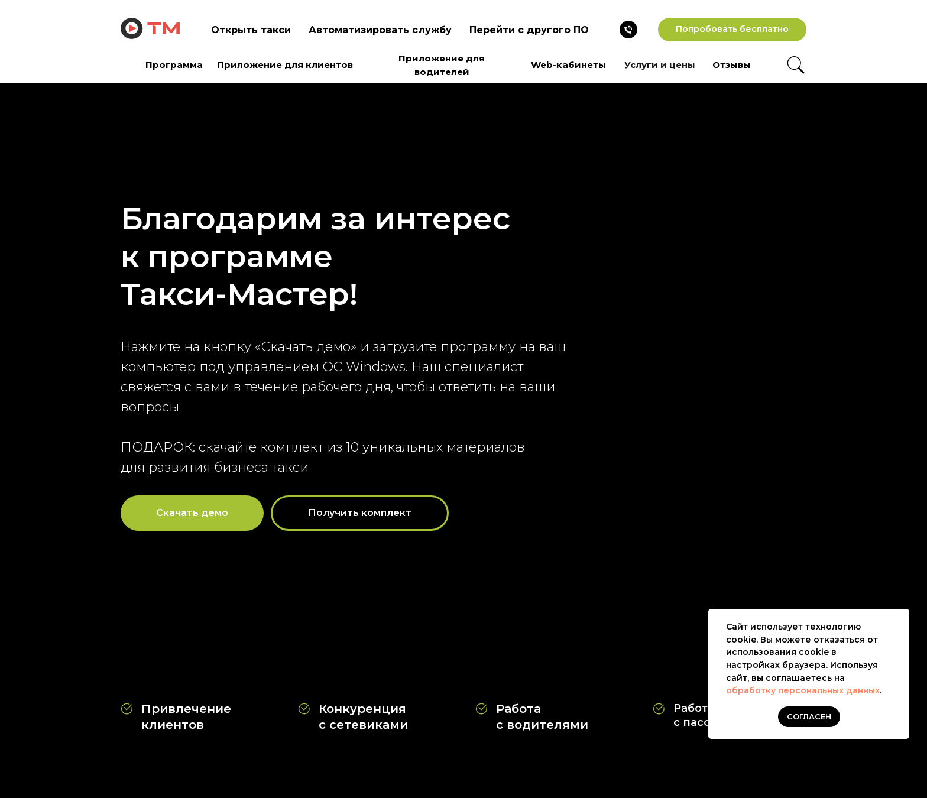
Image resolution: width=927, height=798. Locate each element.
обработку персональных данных (803, 690)
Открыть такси (251, 29)
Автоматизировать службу (380, 29)
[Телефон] (628, 29)
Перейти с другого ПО (529, 29)
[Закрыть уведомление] (900, 618)
